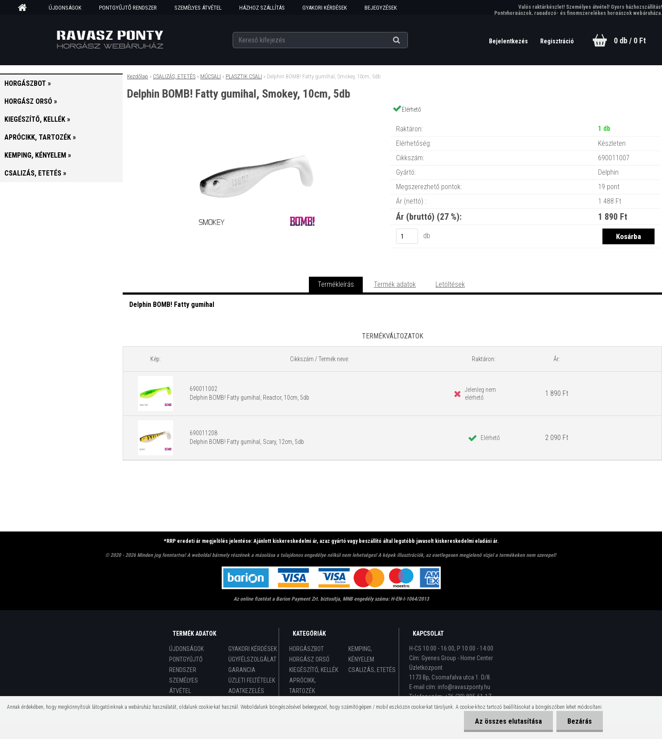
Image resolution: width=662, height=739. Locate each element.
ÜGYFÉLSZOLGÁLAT (252, 659)
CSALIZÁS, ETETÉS (174, 76)
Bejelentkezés (509, 41)
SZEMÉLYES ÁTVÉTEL (198, 7)
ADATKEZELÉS (246, 690)
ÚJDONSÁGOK (65, 7)
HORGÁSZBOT (306, 648)
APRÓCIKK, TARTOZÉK (302, 685)
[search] (407, 40)
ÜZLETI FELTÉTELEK (251, 680)
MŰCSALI (210, 76)
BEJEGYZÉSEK (381, 7)
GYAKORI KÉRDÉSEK (324, 7)
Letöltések (450, 284)
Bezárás (579, 721)
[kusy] (407, 236)
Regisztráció (557, 41)
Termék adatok (395, 284)
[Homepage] (25, 8)
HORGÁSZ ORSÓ (309, 659)
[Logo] (110, 40)
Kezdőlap (137, 76)
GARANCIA (241, 669)
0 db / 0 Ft (630, 40)
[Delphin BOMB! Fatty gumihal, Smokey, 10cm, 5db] (256, 120)
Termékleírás (336, 284)
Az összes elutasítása (508, 721)
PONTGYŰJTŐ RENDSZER (128, 7)
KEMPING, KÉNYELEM (361, 654)
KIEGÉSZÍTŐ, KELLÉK (313, 669)
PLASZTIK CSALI (244, 76)
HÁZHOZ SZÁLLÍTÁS (262, 7)
